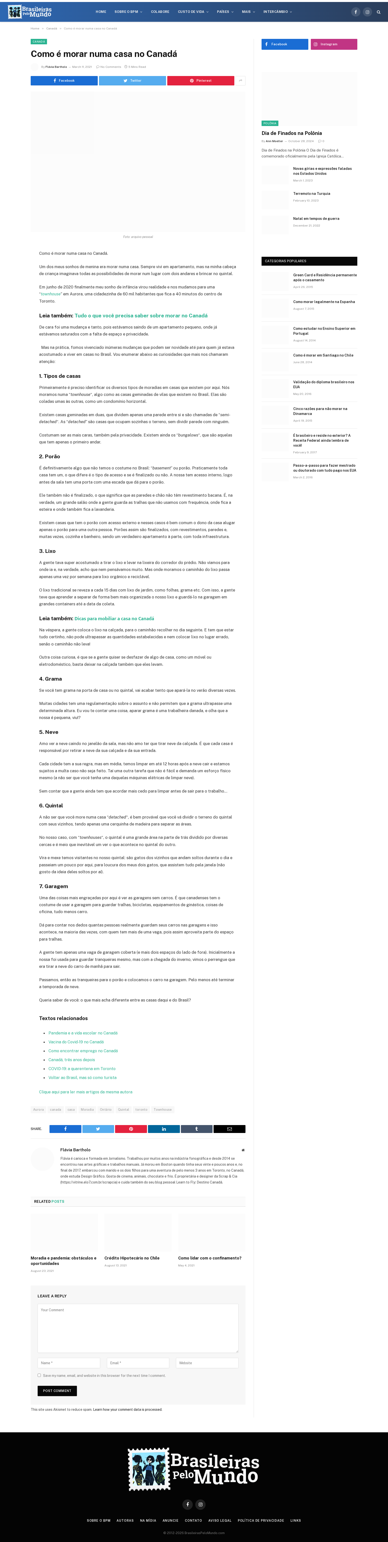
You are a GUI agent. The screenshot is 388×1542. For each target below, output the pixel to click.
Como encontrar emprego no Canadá (83, 1050)
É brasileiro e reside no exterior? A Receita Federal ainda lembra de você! (322, 440)
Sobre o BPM (126, 12)
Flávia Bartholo (56, 67)
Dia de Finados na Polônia (292, 133)
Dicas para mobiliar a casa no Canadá (114, 619)
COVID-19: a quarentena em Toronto (82, 1067)
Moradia (87, 1108)
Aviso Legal (220, 1519)
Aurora (38, 1108)
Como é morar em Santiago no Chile (323, 355)
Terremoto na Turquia (311, 194)
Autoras (125, 1519)
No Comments (108, 67)
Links (297, 1519)
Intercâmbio (276, 12)
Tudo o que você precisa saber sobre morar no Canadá (142, 315)
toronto (141, 1108)
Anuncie (171, 1519)
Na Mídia (148, 1519)
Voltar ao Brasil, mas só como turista (82, 1076)
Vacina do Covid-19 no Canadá (76, 1041)
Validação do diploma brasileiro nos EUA (323, 384)
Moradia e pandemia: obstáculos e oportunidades (64, 1260)
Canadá (39, 41)
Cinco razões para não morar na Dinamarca (320, 411)
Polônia (270, 123)
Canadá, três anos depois (72, 1059)
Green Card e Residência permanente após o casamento (325, 277)
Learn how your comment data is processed (127, 1409)
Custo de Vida (191, 12)
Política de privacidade (262, 1519)
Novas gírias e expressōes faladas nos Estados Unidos (322, 171)
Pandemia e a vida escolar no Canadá (83, 1032)
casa (71, 1108)
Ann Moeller (274, 141)
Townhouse (163, 1108)
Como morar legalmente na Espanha (324, 302)
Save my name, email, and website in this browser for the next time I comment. (104, 1375)
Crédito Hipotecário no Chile (132, 1257)
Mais (246, 12)
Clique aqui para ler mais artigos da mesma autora (86, 1091)
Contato (194, 1519)
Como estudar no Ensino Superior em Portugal (324, 331)
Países (223, 12)
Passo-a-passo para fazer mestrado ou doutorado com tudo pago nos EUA (324, 467)
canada (55, 1108)
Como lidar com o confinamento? (210, 1257)
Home (101, 12)
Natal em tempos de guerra (316, 219)
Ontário (106, 1108)
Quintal (123, 1108)
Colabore (160, 12)
